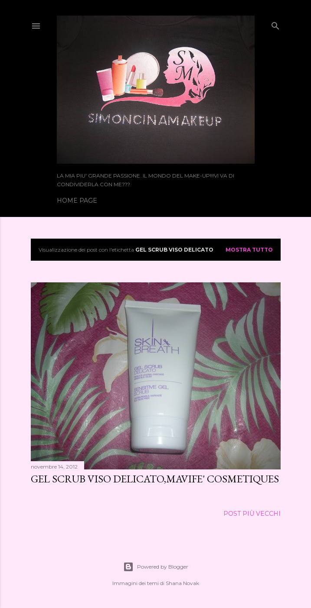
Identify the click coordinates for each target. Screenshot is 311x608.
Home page (77, 200)
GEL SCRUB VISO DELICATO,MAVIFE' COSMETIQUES (155, 478)
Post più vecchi (252, 513)
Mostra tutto (249, 249)
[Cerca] (275, 24)
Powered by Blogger (155, 567)
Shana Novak (182, 583)
